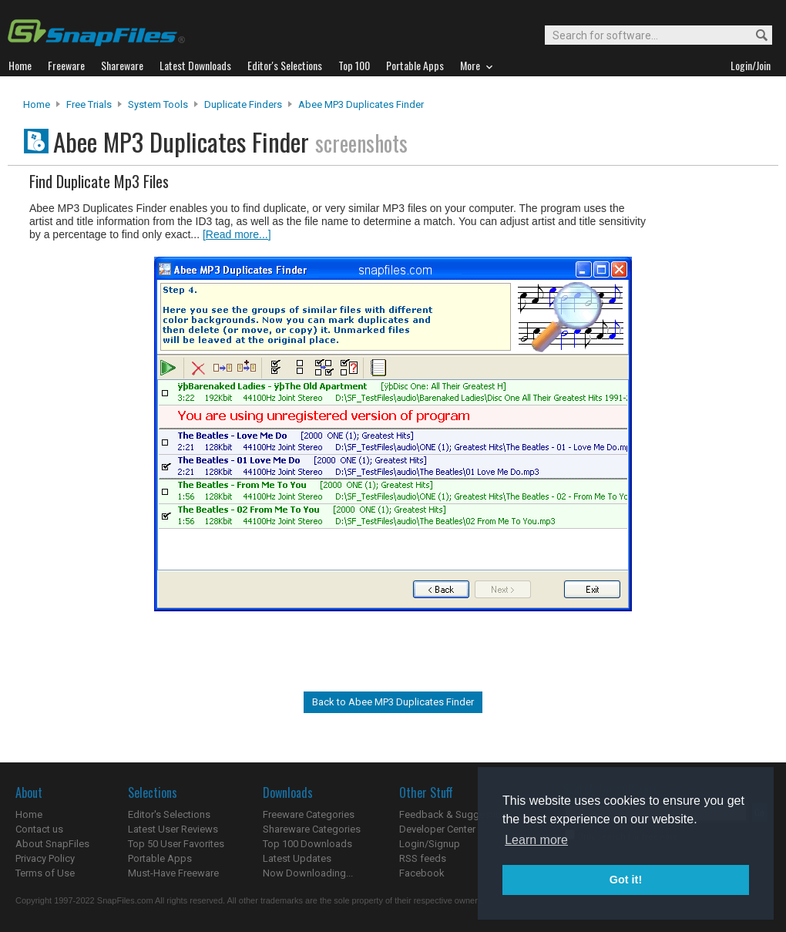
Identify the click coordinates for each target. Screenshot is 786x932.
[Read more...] (237, 234)
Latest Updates (297, 858)
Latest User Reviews (173, 829)
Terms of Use (45, 873)
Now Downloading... (308, 873)
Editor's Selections (169, 814)
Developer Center (437, 829)
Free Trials (89, 104)
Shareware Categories (312, 829)
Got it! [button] (626, 879)
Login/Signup (429, 844)
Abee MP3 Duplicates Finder (361, 104)
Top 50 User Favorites (176, 844)
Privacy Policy (45, 858)
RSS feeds (422, 858)
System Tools (158, 104)
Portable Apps (160, 858)
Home (36, 104)
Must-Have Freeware (173, 873)
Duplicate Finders (243, 104)
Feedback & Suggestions (455, 814)
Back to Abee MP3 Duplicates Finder (393, 702)
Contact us (39, 829)
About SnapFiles (52, 844)
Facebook (422, 873)
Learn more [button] (536, 839)
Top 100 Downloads (307, 844)
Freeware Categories (308, 814)
